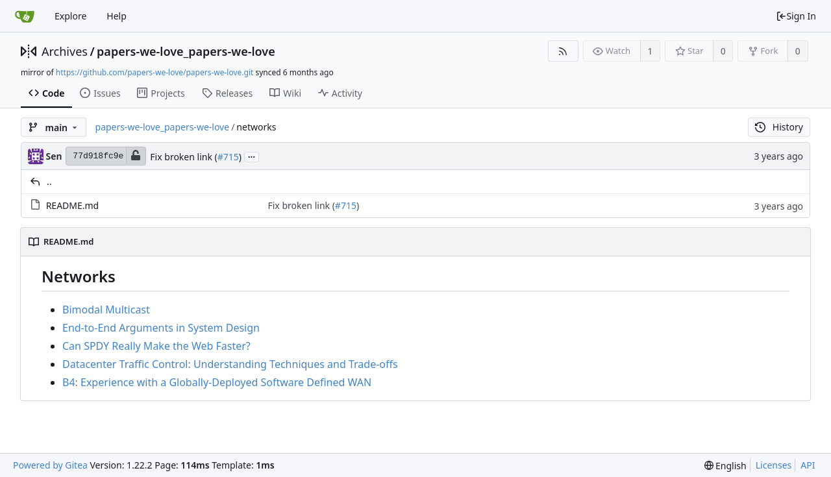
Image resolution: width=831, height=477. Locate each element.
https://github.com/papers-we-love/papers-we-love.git (155, 72)
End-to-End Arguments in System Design (161, 328)
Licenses (774, 465)
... (252, 156)
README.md (72, 205)
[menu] (725, 465)
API (807, 465)
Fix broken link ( (183, 157)
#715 (228, 157)
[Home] (24, 16)
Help (116, 16)
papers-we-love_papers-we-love (186, 51)
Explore (70, 16)
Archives (65, 51)
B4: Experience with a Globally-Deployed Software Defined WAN (216, 382)
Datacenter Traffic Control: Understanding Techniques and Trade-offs (230, 364)
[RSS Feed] (563, 51)
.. (49, 181)
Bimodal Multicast (106, 309)
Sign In (796, 16)
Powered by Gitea (50, 465)
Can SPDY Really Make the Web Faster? (156, 346)
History (779, 127)
